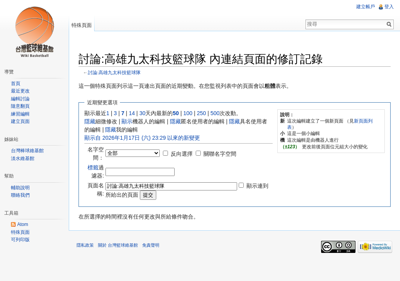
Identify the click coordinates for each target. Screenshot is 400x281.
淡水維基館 (22, 158)
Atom (22, 224)
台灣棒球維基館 (27, 150)
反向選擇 (182, 154)
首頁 (15, 83)
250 (201, 113)
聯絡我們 (20, 195)
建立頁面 (20, 121)
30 (142, 113)
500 (215, 113)
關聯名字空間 (220, 154)
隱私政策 (85, 245)
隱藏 (89, 121)
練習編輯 (20, 114)
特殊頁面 (81, 25)
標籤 (93, 167)
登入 (389, 6)
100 (187, 113)
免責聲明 (150, 245)
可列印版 (20, 239)
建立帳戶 (365, 6)
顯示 (126, 121)
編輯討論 (20, 98)
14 (132, 113)
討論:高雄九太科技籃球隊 (114, 72)
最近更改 (20, 91)
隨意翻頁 (20, 106)
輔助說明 (20, 187)
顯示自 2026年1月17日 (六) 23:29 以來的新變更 (142, 138)
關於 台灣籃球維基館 (118, 245)
